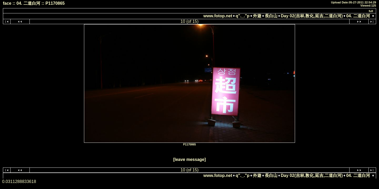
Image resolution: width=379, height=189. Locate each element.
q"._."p (243, 16)
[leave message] (189, 159)
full (371, 11)
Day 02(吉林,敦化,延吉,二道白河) (312, 16)
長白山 (271, 16)
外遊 (257, 16)
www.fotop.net (217, 16)
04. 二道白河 (358, 16)
